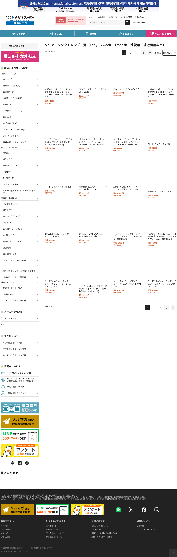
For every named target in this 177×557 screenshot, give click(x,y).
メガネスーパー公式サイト (147, 529)
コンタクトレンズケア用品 (14, 129)
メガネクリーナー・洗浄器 (14, 277)
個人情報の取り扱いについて (42, 547)
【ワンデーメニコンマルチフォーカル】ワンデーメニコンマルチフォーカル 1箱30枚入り (162, 236)
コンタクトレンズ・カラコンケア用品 (19, 271)
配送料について (52, 529)
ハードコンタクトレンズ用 (14, 355)
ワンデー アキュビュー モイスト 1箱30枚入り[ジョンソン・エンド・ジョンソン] (58, 142)
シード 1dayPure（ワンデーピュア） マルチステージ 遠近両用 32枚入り (162, 284)
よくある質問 (96, 529)
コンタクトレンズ (8, 73)
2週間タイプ (8, 91)
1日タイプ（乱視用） (12, 85)
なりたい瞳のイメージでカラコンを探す (19, 191)
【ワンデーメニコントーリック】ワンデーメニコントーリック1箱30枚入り (127, 236)
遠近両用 (7, 117)
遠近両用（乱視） (10, 123)
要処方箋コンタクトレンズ (14, 142)
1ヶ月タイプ (8, 104)
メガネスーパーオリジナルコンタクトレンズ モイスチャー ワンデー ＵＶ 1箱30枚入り (92, 142)
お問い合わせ (140, 17)
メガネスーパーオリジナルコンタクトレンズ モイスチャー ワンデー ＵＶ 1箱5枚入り (126, 142)
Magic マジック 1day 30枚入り (127, 89)
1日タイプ (7, 79)
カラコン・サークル (9, 147)
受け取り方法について (55, 533)
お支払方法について (54, 536)
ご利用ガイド (112, 17)
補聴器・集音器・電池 (12, 287)
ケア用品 (4, 265)
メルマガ (92, 17)
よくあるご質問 (126, 17)
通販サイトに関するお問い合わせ (104, 533)
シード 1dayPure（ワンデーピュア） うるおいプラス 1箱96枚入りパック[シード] (93, 288)
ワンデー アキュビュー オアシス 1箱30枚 (92, 90)
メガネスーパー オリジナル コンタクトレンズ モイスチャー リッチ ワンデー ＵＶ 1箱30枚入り (58, 93)
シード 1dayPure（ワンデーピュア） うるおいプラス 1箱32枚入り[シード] (59, 284)
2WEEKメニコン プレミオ (159, 191)
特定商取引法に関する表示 (11, 547)
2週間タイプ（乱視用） (13, 98)
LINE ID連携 (5, 536)
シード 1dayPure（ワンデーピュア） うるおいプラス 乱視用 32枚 (127, 284)
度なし (6, 152)
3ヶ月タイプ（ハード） (13, 110)
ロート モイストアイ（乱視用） (59, 186)
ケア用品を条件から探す (13, 342)
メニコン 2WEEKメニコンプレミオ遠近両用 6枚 (92, 235)
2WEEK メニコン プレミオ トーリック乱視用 (58, 235)
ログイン (4, 525)
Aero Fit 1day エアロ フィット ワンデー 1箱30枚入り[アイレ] (127, 188)
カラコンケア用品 (10, 184)
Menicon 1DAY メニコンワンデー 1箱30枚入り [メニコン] (93, 188)
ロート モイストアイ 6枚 (159, 144)
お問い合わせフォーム (100, 525)
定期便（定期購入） (11, 135)
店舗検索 (101, 17)
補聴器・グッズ (7, 282)
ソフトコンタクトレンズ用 (14, 349)
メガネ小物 (8, 294)
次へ (143, 52)
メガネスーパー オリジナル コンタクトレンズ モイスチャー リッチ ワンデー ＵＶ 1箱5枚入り (162, 93)
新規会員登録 (6, 529)
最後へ (149, 52)
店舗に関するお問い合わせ (101, 536)
